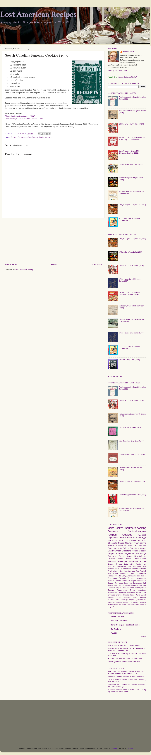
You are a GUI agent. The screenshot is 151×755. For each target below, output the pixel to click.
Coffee (143, 561)
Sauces (143, 576)
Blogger (130, 748)
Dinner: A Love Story (119, 621)
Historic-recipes (131, 551)
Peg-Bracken (134, 602)
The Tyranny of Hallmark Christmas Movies (124, 645)
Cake (111, 527)
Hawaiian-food (129, 571)
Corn (129, 556)
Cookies (14, 137)
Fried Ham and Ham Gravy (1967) (132, 454)
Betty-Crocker (141, 592)
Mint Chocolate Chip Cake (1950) (131, 441)
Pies (144, 540)
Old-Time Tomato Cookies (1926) (131, 124)
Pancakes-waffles (24, 137)
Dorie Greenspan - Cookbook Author (125, 625)
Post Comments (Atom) (24, 270)
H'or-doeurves (141, 578)
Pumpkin (119, 553)
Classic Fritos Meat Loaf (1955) (131, 164)
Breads (127, 540)
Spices (126, 548)
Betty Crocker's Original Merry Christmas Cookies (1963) (130, 152)
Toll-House (119, 583)
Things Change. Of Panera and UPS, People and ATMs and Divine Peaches (126, 649)
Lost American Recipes (38, 14)
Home (54, 264)
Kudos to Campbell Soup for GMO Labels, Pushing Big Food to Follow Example (127, 691)
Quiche (135, 597)
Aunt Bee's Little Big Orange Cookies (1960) (129, 219)
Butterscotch (128, 564)
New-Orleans (140, 556)
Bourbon (130, 588)
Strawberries (112, 592)
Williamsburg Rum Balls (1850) (130, 252)
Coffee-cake (140, 545)
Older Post (96, 264)
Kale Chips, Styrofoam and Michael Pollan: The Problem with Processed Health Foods (125, 672)
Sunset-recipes (139, 559)
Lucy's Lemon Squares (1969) (130, 427)
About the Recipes (115, 376)
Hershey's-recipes (127, 599)
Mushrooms (141, 581)
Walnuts (111, 569)
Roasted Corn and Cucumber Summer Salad (125, 659)
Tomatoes (134, 548)
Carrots (130, 578)
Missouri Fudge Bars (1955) (129, 360)
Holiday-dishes (140, 588)
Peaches (111, 576)
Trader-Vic (122, 592)
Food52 (114, 633)
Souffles (111, 600)
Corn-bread (121, 566)
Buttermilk (133, 561)
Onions (128, 559)
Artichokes (131, 592)
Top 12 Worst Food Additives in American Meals (126, 676)
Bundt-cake (137, 583)
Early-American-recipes (131, 576)
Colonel (114, 748)
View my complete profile (117, 70)
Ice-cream (137, 566)
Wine (138, 537)
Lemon (120, 559)
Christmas (119, 551)
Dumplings (127, 597)
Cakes (119, 527)
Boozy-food (128, 583)
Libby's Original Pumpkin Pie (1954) (132, 205)
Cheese (122, 537)
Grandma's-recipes (129, 581)
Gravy (132, 573)
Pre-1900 (142, 535)
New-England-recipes (133, 585)
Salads (138, 564)
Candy (111, 551)
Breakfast (131, 537)
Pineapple (122, 561)
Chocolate (112, 543)
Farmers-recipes (115, 540)
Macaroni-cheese (122, 602)
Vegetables (113, 537)
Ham (129, 566)
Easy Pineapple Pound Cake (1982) (132, 495)
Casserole (121, 545)
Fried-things (140, 553)
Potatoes (112, 556)
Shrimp (132, 590)
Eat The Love (116, 629)
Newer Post (11, 264)
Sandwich (111, 602)
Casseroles (136, 540)
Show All (143, 636)
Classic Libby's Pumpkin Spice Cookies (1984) (24, 119)
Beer (124, 588)
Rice (137, 571)
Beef (130, 545)
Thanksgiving (140, 543)
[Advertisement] (53, 241)
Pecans (35, 137)
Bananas (135, 569)
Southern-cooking (45, 137)
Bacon (111, 545)
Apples (143, 548)
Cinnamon (124, 573)
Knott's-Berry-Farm (133, 604)
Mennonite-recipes (119, 604)
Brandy (115, 573)
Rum (144, 566)
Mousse (115, 607)
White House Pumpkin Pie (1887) (131, 333)
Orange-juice (141, 573)
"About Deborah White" (127, 77)
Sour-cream (112, 578)
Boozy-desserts (115, 548)
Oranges (111, 564)
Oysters (111, 590)
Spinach (111, 583)
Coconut (121, 585)
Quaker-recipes (141, 599)
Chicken (111, 559)
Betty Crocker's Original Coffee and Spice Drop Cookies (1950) (132, 138)
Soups (121, 543)
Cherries (119, 595)
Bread (121, 556)
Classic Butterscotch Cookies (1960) (20, 116)
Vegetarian (129, 553)
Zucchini (111, 581)
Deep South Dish (117, 617)
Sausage (143, 597)
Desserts (113, 531)
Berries (118, 597)
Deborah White (129, 52)
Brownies (111, 595)
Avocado (122, 578)
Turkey (118, 581)
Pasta (138, 595)
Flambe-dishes (129, 595)
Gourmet (129, 543)
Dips (117, 599)
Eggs (144, 537)
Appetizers (142, 590)
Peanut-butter (122, 590)
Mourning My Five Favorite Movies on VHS (124, 662)
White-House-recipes (123, 569)
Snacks (118, 576)
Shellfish (112, 561)
